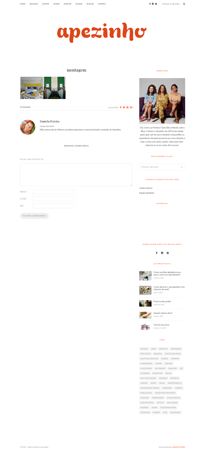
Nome (23, 191)
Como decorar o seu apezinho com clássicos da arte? (169, 288)
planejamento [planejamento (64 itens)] (173, 398)
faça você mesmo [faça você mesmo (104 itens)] (148, 378)
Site (21, 205)
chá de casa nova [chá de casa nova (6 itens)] (172, 354)
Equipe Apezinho (146, 193)
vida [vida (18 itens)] (165, 412)
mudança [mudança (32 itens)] (144, 398)
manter (67, 4)
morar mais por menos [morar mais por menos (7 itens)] (165, 393)
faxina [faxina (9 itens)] (168, 373)
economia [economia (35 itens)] (145, 373)
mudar (79, 4)
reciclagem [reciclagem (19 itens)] (172, 402)
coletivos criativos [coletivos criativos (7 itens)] (149, 358)
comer (56, 4)
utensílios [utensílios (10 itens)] (145, 412)
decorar (34, 4)
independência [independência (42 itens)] (174, 383)
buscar (90, 4)
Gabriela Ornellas (178, 447)
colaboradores (145, 188)
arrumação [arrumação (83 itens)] (176, 349)
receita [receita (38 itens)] (160, 402)
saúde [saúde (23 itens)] (154, 407)
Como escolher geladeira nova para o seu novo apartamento (167, 273)
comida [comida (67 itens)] (164, 358)
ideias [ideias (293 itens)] (162, 383)
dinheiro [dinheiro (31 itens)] (172, 368)
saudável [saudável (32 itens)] (144, 407)
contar (45, 4)
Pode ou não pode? (162, 301)
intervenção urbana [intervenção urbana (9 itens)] (149, 388)
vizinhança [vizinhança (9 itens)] (175, 412)
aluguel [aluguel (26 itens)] (144, 349)
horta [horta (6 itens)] (153, 383)
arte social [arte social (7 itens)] (145, 354)
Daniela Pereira (49, 121)
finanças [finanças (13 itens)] (163, 378)
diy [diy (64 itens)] (181, 368)
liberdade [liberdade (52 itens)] (167, 388)
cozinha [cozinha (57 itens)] (168, 363)
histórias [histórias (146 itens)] (174, 378)
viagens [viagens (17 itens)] (156, 412)
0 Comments (25, 107)
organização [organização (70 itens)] (158, 398)
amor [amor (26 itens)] (153, 349)
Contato (102, 4)
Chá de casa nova (161, 325)
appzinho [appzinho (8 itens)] (163, 349)
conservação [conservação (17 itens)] (146, 363)
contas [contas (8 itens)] (158, 363)
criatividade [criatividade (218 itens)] (146, 368)
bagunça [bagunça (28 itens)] (158, 354)
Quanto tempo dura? (163, 313)
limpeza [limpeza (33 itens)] (178, 388)
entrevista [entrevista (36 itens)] (157, 373)
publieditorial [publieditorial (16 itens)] (147, 402)
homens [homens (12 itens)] (144, 383)
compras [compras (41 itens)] (175, 358)
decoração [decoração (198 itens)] (160, 368)
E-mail (23, 198)
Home (22, 4)
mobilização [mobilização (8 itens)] (146, 393)
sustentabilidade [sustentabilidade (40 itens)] (168, 407)
